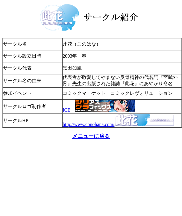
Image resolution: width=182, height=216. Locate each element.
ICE (66, 109)
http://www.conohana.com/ (88, 124)
